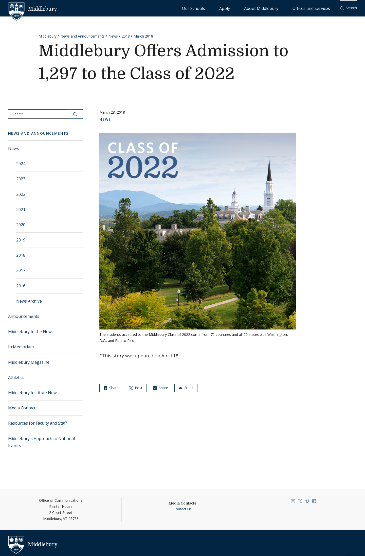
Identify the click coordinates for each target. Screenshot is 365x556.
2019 (20, 239)
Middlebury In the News (30, 331)
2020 (20, 224)
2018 (126, 35)
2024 (20, 163)
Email (186, 387)
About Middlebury (280, 7)
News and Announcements (82, 35)
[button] (348, 8)
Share (111, 387)
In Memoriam (21, 346)
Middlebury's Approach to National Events (41, 442)
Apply (255, 7)
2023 (20, 178)
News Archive (29, 301)
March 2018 (143, 35)
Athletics (16, 377)
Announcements (23, 316)
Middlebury (48, 35)
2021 (20, 209)
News (113, 35)
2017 (20, 270)
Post (135, 387)
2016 (20, 285)
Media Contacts (23, 407)
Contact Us (182, 508)
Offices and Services (317, 7)
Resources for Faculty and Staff (37, 423)
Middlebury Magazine (28, 362)
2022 (20, 194)
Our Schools (235, 7)
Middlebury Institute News (33, 392)
